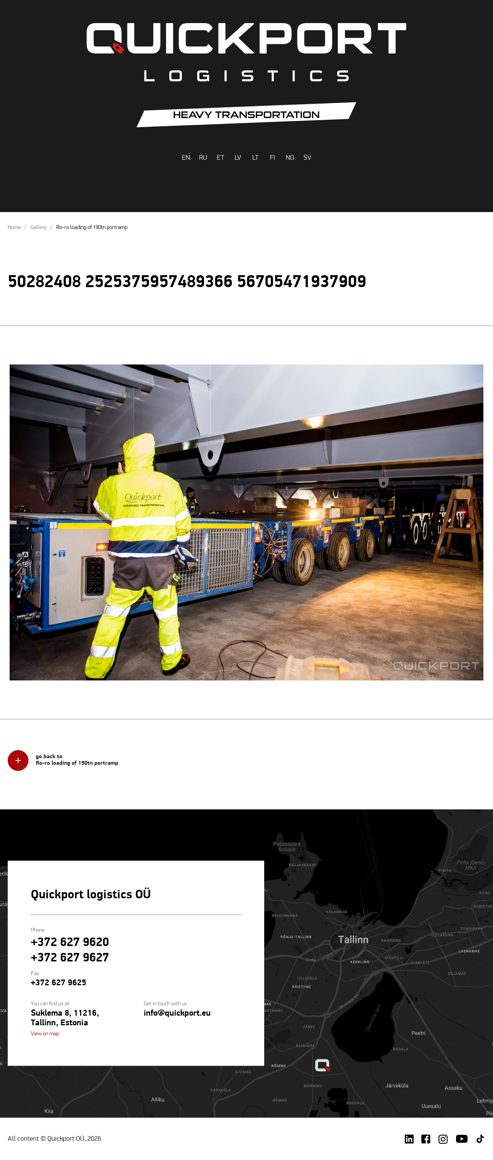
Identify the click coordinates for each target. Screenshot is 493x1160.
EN (186, 158)
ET (220, 158)
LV (238, 158)
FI (272, 158)
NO (290, 158)
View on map (45, 1034)
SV (307, 158)
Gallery (38, 228)
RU (203, 158)
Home (14, 228)
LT (255, 158)
